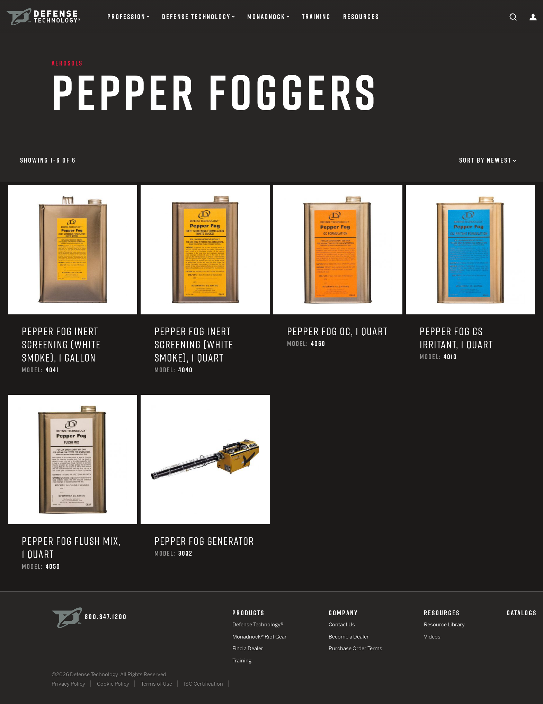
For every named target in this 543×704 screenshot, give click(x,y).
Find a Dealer (247, 648)
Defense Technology (196, 16)
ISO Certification (203, 683)
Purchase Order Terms (355, 648)
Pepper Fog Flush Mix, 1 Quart (72, 493)
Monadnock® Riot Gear (259, 636)
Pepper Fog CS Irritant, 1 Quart (470, 290)
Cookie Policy (113, 683)
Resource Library (444, 624)
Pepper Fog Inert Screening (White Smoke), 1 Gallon (72, 290)
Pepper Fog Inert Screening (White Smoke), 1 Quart (205, 290)
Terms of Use (156, 683)
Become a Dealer (349, 636)
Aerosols (67, 63)
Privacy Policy (68, 683)
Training (316, 16)
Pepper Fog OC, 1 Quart (338, 290)
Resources (361, 16)
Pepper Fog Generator (205, 493)
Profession (126, 16)
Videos (432, 636)
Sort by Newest (487, 160)
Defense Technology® (257, 624)
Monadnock (266, 16)
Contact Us (342, 624)
